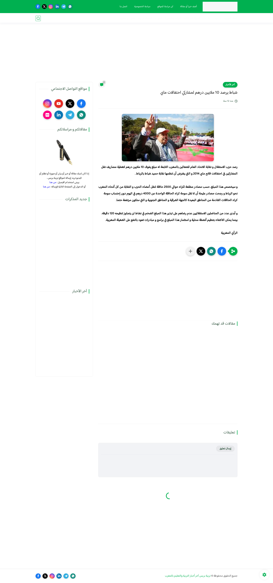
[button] (221, 251)
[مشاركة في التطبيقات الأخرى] (190, 251)
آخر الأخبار (230, 85)
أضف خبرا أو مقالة (188, 7)
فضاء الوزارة (230, 18)
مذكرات (217, 18)
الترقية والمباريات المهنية (167, 18)
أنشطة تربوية (145, 18)
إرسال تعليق (225, 448)
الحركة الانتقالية (192, 18)
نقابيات (207, 18)
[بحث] (38, 18)
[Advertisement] (136, 55)
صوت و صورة (127, 18)
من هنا (52, 182)
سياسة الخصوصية (142, 7)
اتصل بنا (123, 7)
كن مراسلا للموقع (165, 7)
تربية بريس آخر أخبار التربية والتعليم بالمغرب (188, 576)
